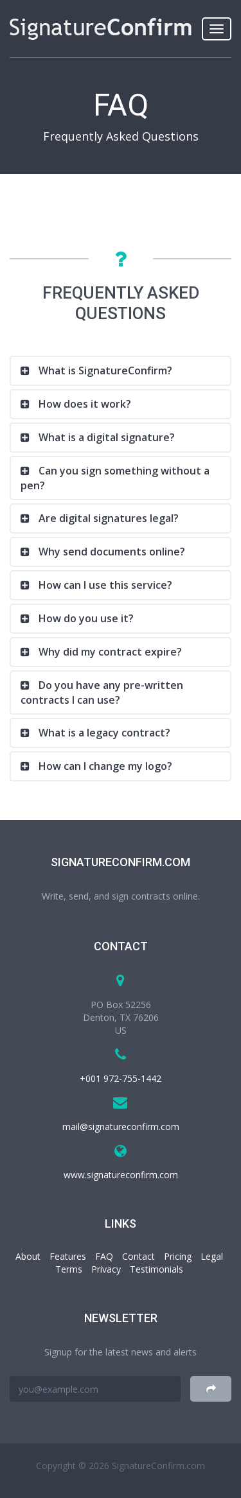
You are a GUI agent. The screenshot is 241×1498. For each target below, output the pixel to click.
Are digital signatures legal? (107, 518)
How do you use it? (85, 618)
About (27, 1256)
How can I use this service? (104, 585)
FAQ (104, 1256)
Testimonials (156, 1269)
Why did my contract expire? (109, 652)
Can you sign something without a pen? (115, 478)
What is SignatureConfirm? (104, 370)
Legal (212, 1256)
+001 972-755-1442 (120, 1078)
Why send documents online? (110, 551)
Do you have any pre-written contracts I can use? (102, 692)
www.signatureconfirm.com (121, 1175)
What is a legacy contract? (103, 733)
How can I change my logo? (104, 766)
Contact (138, 1256)
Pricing (178, 1256)
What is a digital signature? (105, 437)
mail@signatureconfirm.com (120, 1126)
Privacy (106, 1269)
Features (67, 1256)
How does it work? (83, 404)
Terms (68, 1269)
